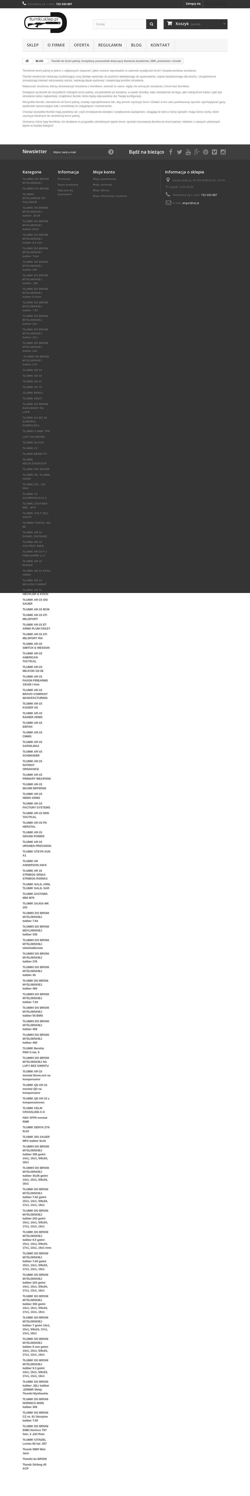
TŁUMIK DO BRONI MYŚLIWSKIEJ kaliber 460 (35, 984)
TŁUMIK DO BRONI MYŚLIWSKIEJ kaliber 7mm (35, 252)
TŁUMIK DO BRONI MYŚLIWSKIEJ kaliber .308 (35, 279)
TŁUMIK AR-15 (32, 370)
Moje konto (104, 172)
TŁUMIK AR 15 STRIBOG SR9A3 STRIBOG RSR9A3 (34, 874)
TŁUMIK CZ (30, 448)
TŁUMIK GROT (32, 398)
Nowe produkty (68, 184)
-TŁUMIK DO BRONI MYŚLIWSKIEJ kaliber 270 (35, 360)
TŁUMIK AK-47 (32, 381)
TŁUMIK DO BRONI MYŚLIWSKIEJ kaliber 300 (35, 265)
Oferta (81, 45)
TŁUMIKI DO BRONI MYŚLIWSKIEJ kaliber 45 (35, 971)
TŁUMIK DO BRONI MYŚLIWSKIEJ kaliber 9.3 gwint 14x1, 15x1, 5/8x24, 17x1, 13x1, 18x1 (35, 1368)
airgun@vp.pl (190, 203)
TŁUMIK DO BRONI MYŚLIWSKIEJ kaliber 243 (35, 347)
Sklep (33, 45)
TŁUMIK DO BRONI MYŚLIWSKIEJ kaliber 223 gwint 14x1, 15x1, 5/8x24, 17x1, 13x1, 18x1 (35, 1282)
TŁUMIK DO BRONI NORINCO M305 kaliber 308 (35, 1403)
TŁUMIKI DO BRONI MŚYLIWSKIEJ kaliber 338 (35, 930)
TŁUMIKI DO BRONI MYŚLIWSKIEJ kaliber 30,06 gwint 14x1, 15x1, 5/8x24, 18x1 (35, 1175)
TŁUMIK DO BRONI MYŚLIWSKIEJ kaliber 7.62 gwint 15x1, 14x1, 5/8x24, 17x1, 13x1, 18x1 (35, 1197)
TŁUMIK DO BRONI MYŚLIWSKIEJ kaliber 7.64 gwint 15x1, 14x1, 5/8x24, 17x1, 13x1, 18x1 (35, 1261)
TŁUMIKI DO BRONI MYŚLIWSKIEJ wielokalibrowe (35, 943)
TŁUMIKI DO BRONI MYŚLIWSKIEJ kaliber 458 (35, 1025)
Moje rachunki (102, 184)
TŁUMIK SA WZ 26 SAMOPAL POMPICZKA (34, 421)
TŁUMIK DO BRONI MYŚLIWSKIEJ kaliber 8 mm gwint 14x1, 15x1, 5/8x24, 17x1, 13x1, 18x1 (35, 1346)
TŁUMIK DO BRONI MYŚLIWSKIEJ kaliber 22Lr (35, 333)
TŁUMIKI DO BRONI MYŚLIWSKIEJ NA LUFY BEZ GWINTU (35, 1061)
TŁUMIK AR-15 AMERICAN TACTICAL (32, 657)
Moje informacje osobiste (110, 196)
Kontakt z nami (215, 3)
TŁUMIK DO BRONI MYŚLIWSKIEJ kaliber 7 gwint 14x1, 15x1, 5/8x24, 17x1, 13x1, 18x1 (36, 1325)
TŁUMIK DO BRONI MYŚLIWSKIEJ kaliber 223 (35, 320)
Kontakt (160, 45)
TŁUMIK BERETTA (34, 454)
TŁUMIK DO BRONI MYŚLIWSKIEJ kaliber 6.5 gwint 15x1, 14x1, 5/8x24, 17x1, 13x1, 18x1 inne (36, 1239)
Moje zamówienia (104, 179)
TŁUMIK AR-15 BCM (35, 609)
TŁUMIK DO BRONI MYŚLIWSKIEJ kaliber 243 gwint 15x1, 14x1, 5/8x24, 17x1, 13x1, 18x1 (35, 1218)
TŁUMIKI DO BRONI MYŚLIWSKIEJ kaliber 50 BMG (35, 1011)
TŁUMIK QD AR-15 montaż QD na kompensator (34, 1088)
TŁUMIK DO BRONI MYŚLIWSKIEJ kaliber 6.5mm (35, 292)
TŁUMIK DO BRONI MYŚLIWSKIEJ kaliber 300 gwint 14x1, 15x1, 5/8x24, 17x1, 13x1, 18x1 (35, 1303)
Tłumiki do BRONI (34, 1458)
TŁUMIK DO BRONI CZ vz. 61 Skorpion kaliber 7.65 (35, 1416)
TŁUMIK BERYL (32, 392)
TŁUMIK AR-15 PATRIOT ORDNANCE (32, 765)
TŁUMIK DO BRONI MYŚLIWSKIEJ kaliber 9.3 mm (35, 238)
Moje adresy (101, 190)
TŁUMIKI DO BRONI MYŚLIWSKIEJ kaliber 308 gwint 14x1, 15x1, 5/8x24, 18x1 (35, 1154)
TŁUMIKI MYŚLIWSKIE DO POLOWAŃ (33, 198)
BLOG (136, 45)
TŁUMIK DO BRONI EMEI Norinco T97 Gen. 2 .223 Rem (35, 1430)
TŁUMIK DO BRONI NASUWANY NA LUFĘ (35, 408)
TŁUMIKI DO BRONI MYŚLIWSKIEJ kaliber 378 (35, 957)
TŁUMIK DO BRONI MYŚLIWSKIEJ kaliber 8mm (35, 225)
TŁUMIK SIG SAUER (36, 469)
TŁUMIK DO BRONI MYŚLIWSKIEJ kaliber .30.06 (35, 211)
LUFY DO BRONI (33, 437)
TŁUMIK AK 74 (32, 387)
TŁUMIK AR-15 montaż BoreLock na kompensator (36, 1075)
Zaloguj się (193, 3)
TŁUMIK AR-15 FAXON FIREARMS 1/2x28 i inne (35, 680)
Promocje (64, 179)
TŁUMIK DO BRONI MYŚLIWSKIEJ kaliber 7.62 (35, 306)
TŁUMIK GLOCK (33, 442)
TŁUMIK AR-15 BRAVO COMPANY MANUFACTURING (35, 693)
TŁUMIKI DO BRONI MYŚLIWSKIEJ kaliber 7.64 (35, 916)
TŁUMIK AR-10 (32, 375)
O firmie (56, 45)
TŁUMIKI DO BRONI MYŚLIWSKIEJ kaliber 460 (35, 1038)
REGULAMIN (110, 45)
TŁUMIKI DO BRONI (35, 188)
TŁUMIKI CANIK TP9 (36, 431)
